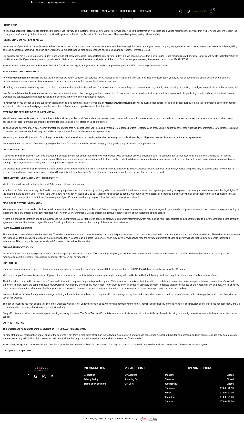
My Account (130, 375)
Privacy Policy (91, 379)
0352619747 (40, 2)
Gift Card (129, 383)
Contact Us (89, 375)
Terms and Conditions (95, 383)
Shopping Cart (131, 379)
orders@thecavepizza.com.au (64, 2)
